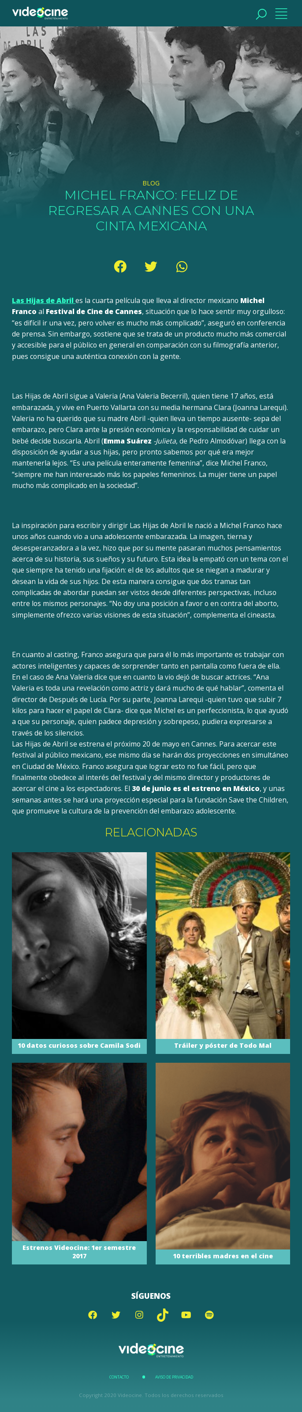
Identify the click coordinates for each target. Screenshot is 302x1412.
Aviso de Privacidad (174, 1377)
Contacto (119, 1377)
